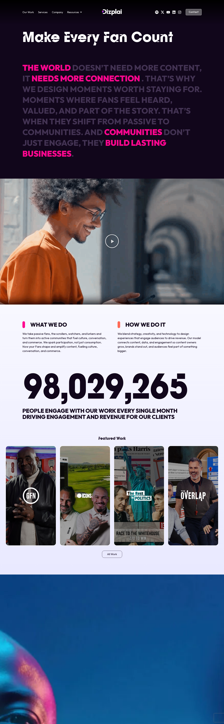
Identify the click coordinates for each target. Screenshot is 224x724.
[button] (112, 241)
